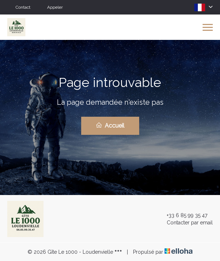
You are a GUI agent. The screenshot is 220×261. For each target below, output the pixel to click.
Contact (23, 7)
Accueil (110, 125)
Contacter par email (185, 222)
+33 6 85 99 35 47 (182, 215)
